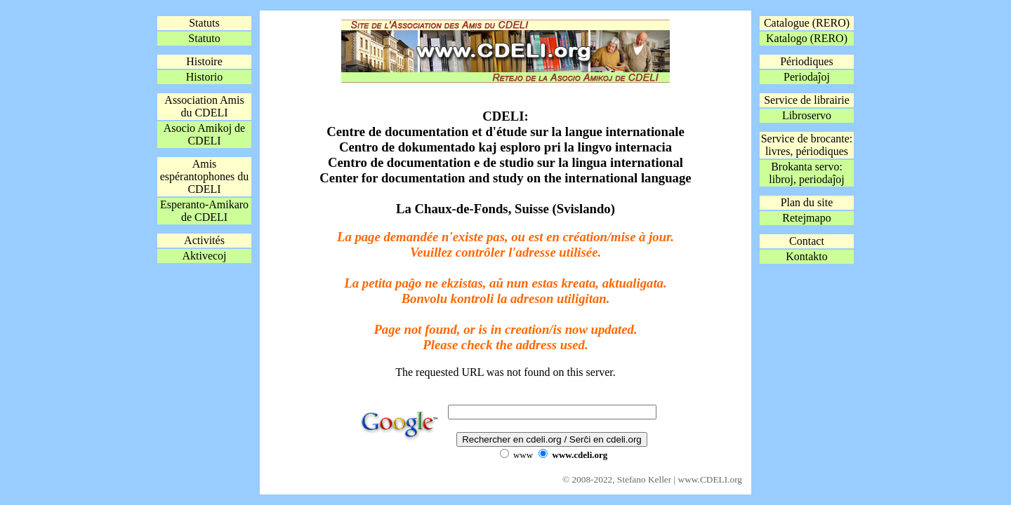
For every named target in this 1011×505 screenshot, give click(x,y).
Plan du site (807, 202)
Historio (204, 77)
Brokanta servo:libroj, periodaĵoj (807, 173)
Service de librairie (807, 100)
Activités (204, 240)
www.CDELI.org (710, 479)
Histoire (204, 61)
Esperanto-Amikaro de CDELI (204, 210)
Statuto (204, 38)
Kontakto (807, 256)
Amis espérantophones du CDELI (204, 176)
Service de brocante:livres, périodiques (807, 145)
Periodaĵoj (807, 77)
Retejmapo (806, 218)
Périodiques (806, 61)
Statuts (204, 23)
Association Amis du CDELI (204, 106)
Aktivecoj (204, 256)
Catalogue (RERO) (807, 23)
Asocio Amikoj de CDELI (204, 134)
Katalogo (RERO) (806, 38)
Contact (806, 241)
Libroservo (806, 115)
